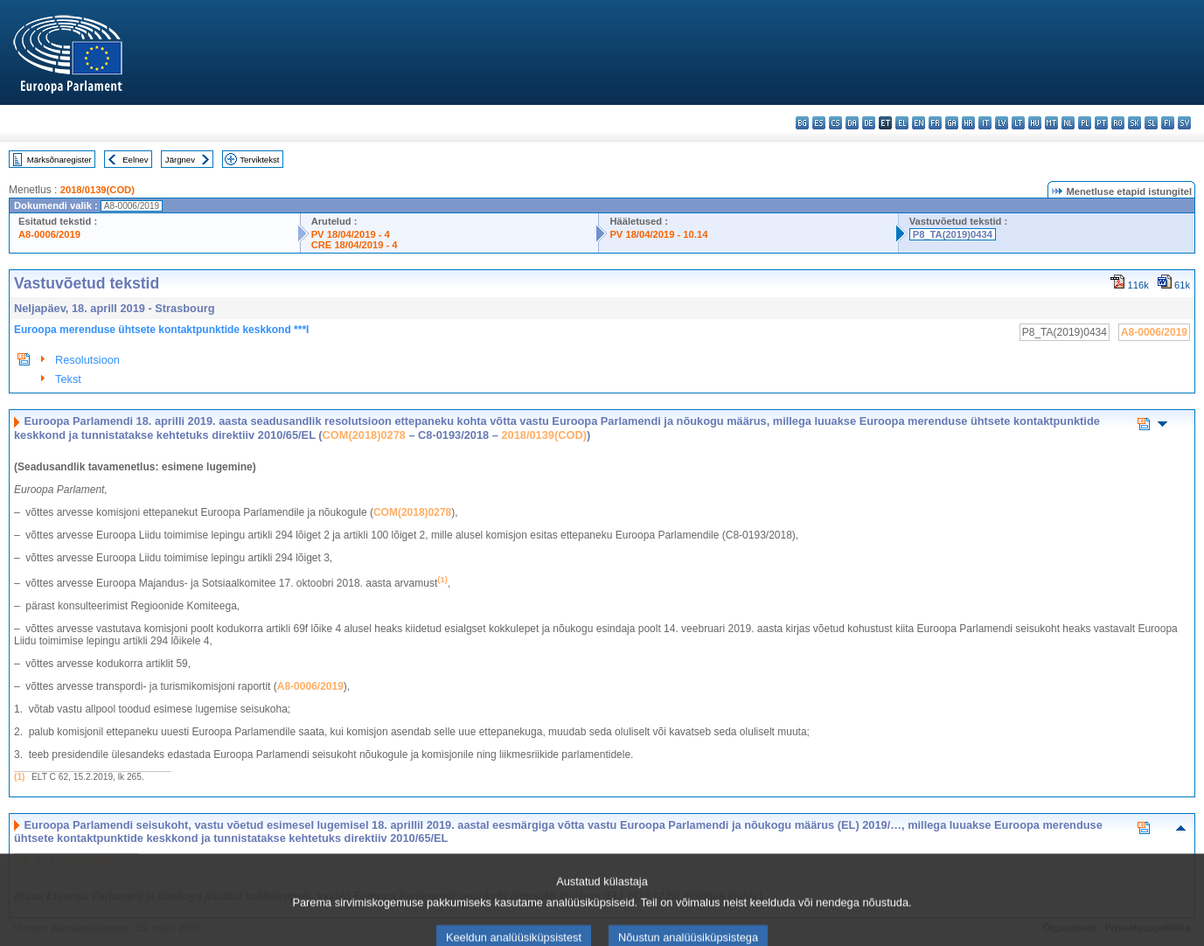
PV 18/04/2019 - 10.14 (658, 234)
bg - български (802, 122)
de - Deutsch (868, 122)
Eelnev (135, 159)
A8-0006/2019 (49, 234)
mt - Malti (1051, 122)
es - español (818, 122)
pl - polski (1084, 122)
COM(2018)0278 (364, 435)
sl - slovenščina (1151, 122)
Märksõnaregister (59, 159)
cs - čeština (835, 122)
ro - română (1117, 122)
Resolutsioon (87, 359)
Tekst (68, 379)
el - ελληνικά (901, 122)
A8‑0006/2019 (310, 686)
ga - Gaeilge (951, 122)
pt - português (1101, 122)
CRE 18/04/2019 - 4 (354, 245)
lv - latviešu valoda (1001, 122)
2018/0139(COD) (97, 189)
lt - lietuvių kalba (1018, 122)
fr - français (935, 122)
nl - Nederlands (1068, 122)
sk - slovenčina (1134, 122)
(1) (19, 777)
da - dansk (852, 122)
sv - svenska (1184, 122)
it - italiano (985, 122)
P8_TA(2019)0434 (952, 234)
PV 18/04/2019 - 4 (350, 234)
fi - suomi (1167, 122)
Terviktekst (259, 159)
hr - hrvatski (968, 122)
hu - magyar (1034, 122)
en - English (918, 122)
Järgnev (180, 159)
